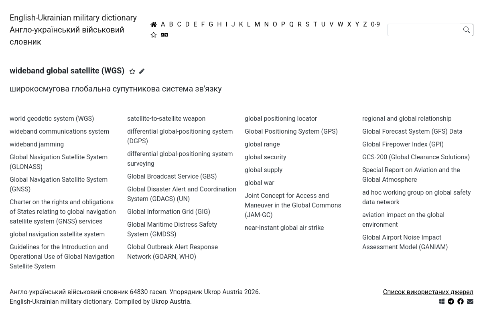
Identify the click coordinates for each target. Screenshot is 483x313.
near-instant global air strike (284, 228)
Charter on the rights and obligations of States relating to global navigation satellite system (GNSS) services (63, 211)
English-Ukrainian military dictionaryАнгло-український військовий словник (73, 30)
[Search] (424, 30)
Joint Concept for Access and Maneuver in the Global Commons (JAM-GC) (293, 205)
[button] (132, 71)
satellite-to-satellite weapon (166, 118)
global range (262, 144)
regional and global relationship (407, 118)
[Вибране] (153, 35)
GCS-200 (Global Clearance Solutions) (416, 157)
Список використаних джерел (428, 292)
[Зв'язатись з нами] (470, 301)
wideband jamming (37, 144)
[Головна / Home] (153, 24)
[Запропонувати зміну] (141, 71)
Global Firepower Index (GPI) (403, 144)
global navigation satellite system (57, 234)
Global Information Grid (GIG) (168, 211)
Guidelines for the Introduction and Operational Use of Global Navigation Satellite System (62, 256)
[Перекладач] (164, 35)
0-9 (375, 24)
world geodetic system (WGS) (52, 118)
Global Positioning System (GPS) (291, 131)
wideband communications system (59, 131)
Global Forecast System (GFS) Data (412, 131)
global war (259, 183)
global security (265, 157)
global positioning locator (281, 118)
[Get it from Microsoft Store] (441, 301)
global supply (263, 170)
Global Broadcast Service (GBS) (172, 176)
